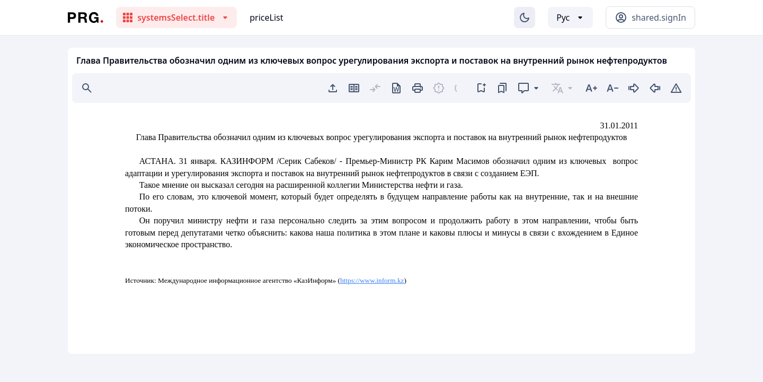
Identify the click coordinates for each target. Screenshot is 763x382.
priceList (266, 17)
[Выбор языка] (570, 17)
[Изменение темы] (524, 17)
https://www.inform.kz (372, 280)
